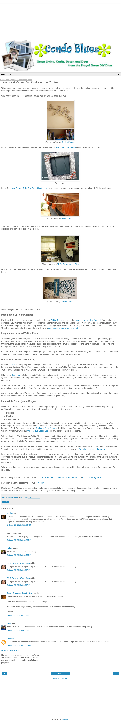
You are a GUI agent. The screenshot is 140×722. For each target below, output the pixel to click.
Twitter (12, 365)
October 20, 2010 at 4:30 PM (18, 570)
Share (6, 502)
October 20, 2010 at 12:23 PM (19, 540)
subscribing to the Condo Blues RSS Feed (58, 477)
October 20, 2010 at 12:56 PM (19, 555)
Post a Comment (10, 650)
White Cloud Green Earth (38, 431)
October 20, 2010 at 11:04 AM (19, 525)
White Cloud (56, 320)
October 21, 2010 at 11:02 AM (19, 645)
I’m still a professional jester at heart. (95, 449)
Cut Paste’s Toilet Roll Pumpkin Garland (29, 188)
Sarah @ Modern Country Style (20, 593)
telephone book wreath (66, 147)
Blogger (65, 719)
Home (60, 674)
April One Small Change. (47, 428)
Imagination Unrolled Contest (88, 320)
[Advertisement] (60, 21)
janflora (10, 513)
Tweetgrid (16, 375)
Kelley (9, 548)
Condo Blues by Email (92, 477)
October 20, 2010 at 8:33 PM (18, 630)
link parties (42, 483)
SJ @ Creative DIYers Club (18, 563)
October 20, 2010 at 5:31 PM (18, 615)
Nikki (9, 623)
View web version (60, 679)
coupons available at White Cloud (63, 328)
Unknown (11, 638)
